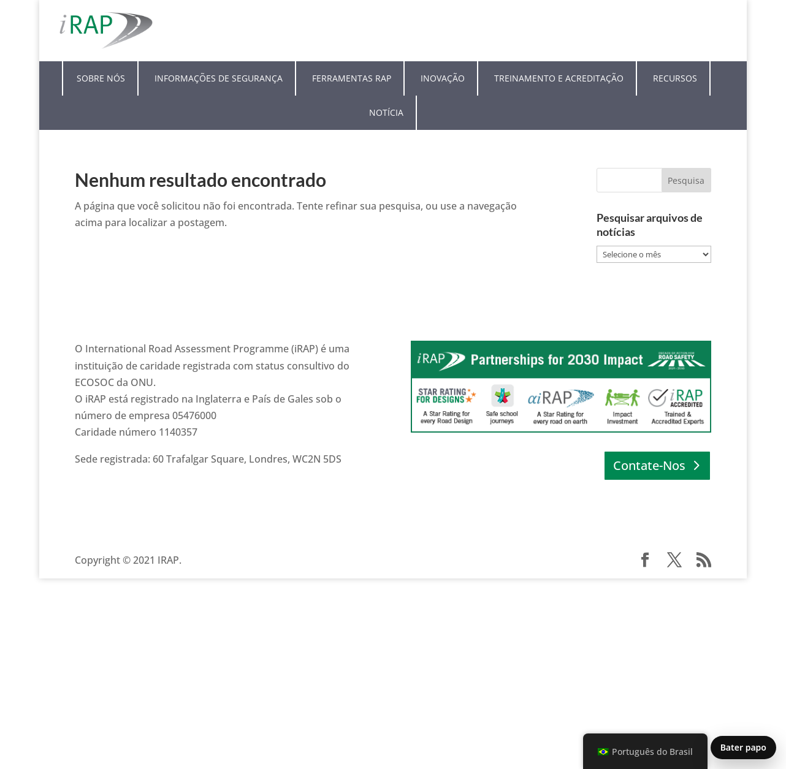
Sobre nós (101, 78)
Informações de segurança (219, 78)
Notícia (386, 112)
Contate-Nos (649, 465)
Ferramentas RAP (351, 78)
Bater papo (743, 747)
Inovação (443, 78)
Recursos (675, 78)
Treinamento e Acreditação (559, 78)
